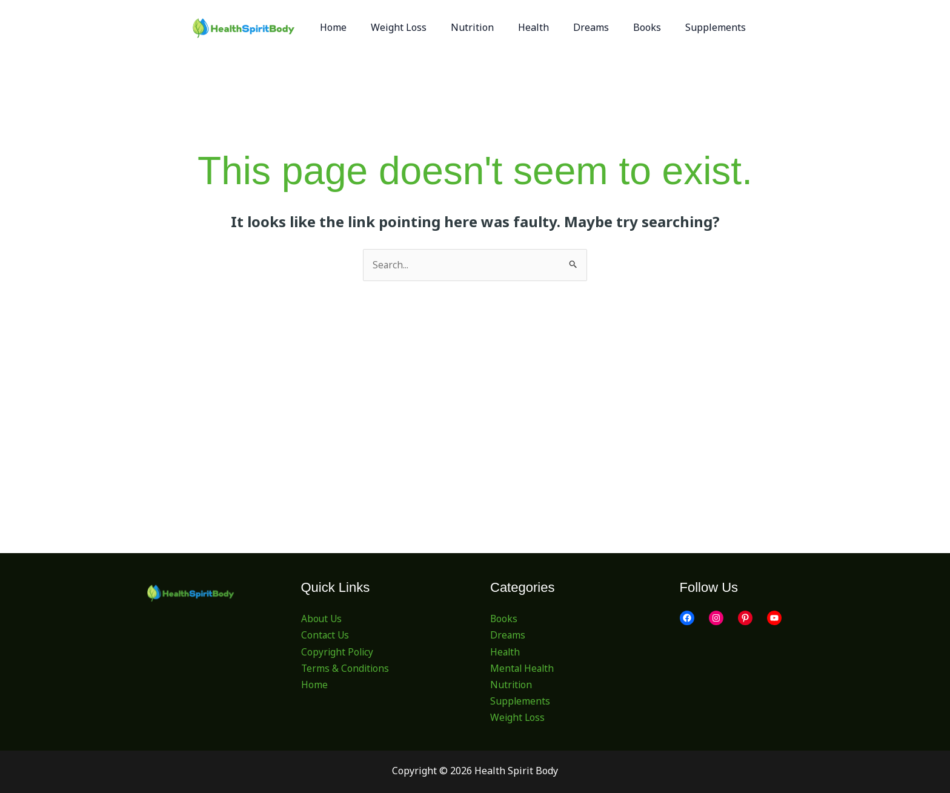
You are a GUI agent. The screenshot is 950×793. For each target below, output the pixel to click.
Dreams (508, 635)
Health (505, 652)
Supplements (520, 701)
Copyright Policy (338, 652)
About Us (322, 619)
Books (504, 619)
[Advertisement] (475, 372)
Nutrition (511, 685)
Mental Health (523, 668)
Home (314, 685)
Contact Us (325, 635)
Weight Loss (518, 718)
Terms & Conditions (346, 668)
